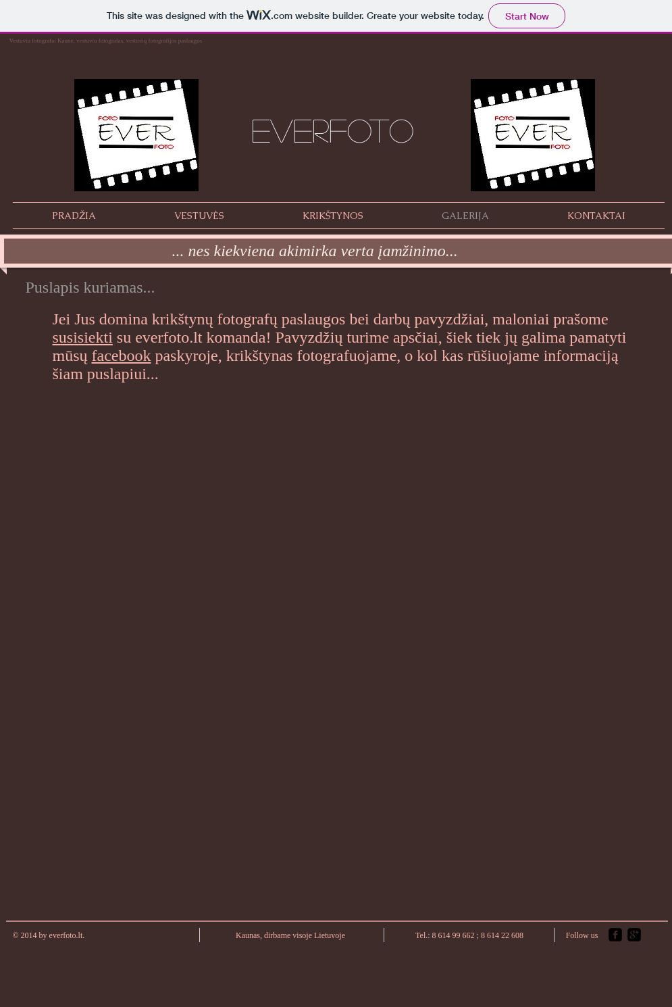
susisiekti (83, 337)
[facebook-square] (615, 934)
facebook (121, 355)
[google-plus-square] (634, 934)
